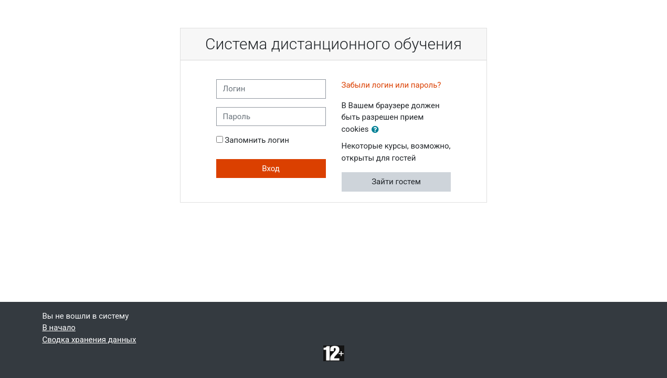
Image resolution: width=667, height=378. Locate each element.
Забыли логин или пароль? (391, 85)
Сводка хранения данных (89, 339)
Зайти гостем (396, 181)
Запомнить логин (257, 140)
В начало (59, 327)
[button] (377, 129)
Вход (271, 168)
